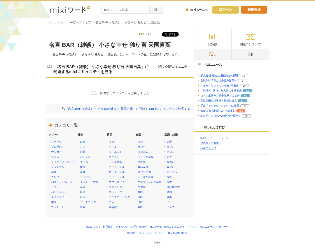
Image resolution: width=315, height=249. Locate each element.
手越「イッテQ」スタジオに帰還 (219, 105)
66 (245, 96)
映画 (82, 207)
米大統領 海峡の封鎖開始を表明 (219, 75)
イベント (192, 226)
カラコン (114, 156)
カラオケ (85, 177)
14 (243, 76)
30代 (140, 202)
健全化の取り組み (178, 233)
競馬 (82, 151)
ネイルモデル (117, 172)
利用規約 (108, 226)
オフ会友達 (144, 172)
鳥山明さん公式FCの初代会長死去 (220, 115)
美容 (111, 141)
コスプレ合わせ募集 (149, 182)
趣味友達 (143, 166)
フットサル (57, 166)
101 (247, 91)
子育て (171, 207)
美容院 (113, 207)
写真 (82, 172)
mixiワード (223, 226)
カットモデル (117, 166)
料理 (82, 192)
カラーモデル (117, 177)
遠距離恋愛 (173, 187)
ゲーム (84, 161)
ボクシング (57, 197)
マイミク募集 (146, 156)
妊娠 (169, 197)
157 (243, 101)
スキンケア (115, 187)
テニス (55, 156)
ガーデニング (88, 202)
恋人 (169, 156)
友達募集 (143, 151)
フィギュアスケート (63, 161)
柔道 (53, 202)
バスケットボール (61, 182)
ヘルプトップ (208, 148)
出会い (171, 146)
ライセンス (122, 226)
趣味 (82, 141)
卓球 (53, 172)
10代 (140, 192)
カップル (172, 172)
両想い (171, 166)
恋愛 (169, 141)
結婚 (169, 192)
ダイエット (115, 151)
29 (244, 86)
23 (245, 106)
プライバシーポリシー (152, 233)
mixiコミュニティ (174, 226)
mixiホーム (56, 22)
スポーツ (56, 141)
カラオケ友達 (146, 177)
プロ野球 (56, 146)
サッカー (56, 151)
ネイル (113, 146)
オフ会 (142, 146)
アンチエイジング (119, 197)
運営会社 (131, 233)
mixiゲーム (156, 226)
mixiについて (93, 226)
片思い (171, 161)
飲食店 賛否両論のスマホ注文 (217, 110)
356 (241, 111)
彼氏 (169, 177)
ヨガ (111, 202)
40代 (140, 207)
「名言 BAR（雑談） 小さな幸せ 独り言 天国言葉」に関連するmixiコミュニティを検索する (127, 108)
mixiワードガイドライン (214, 138)
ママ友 (142, 187)
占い (82, 146)
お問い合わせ (139, 226)
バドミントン (59, 192)
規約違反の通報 (209, 143)
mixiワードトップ (79, 22)
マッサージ (115, 192)
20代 (140, 197)
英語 (82, 187)
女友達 (142, 161)
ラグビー (56, 187)
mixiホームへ (199, 9)
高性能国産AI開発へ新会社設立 (218, 100)
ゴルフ (55, 177)
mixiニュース (207, 226)
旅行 (82, 166)
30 (246, 116)
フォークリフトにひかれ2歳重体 (219, 85)
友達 (140, 141)
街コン (171, 151)
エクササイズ (117, 182)
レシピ (84, 197)
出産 (169, 202)
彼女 (169, 182)
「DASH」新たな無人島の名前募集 (221, 90)
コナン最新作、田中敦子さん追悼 (220, 95)
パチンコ (85, 156)
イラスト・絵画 (89, 182)
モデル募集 (115, 161)
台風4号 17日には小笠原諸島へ (218, 80)
